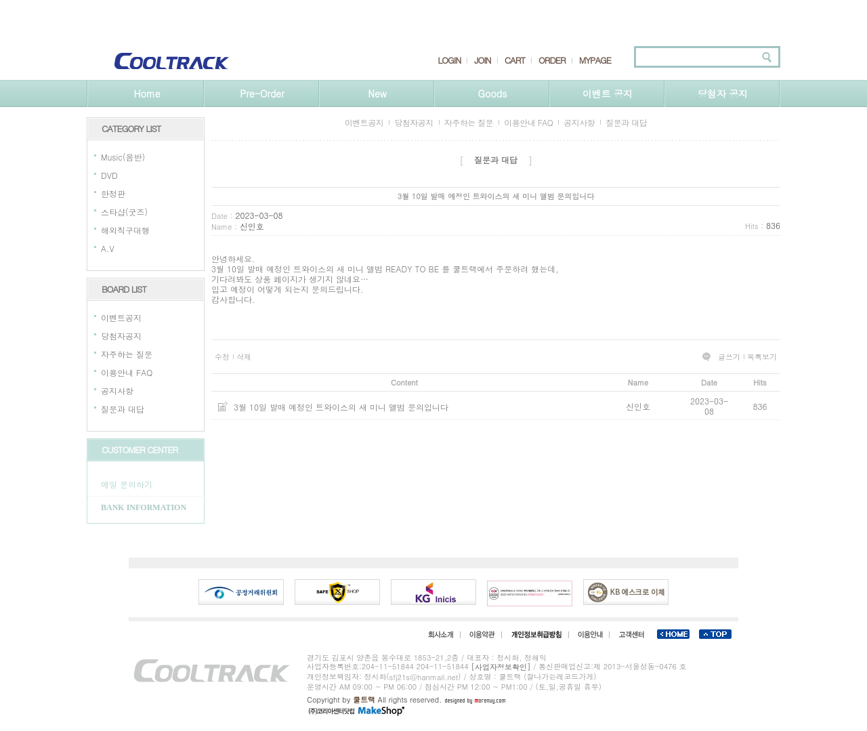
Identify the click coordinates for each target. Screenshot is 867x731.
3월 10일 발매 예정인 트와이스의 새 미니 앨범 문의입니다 (341, 407)
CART (515, 60)
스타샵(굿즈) (124, 211)
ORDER (552, 60)
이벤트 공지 (608, 93)
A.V (107, 248)
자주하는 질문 (126, 354)
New (377, 93)
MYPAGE (595, 60)
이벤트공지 (121, 317)
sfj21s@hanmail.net (424, 677)
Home (146, 93)
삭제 (243, 357)
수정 (222, 357)
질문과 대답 (122, 409)
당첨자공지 (121, 335)
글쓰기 (729, 357)
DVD (109, 175)
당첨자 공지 (723, 93)
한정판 (113, 193)
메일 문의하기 (126, 484)
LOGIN (449, 60)
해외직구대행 (125, 230)
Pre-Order (262, 93)
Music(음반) (123, 157)
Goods (492, 93)
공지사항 (117, 390)
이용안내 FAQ (126, 372)
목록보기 (762, 357)
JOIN (482, 60)
